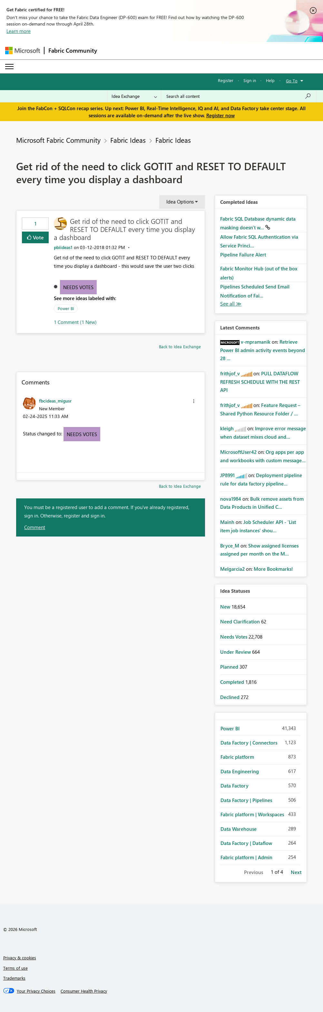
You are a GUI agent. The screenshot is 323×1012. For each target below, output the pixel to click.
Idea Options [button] (180, 201)
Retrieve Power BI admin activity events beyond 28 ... (262, 350)
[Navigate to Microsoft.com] (22, 50)
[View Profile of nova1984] (230, 499)
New (225, 606)
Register (225, 80)
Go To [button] (292, 80)
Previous (253, 872)
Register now (220, 115)
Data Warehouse (238, 829)
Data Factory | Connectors (248, 742)
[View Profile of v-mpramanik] (255, 342)
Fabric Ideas (128, 139)
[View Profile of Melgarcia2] (232, 569)
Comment (34, 527)
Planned (230, 666)
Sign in (249, 80)
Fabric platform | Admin (246, 857)
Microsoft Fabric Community (58, 139)
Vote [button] (38, 237)
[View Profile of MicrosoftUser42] (238, 452)
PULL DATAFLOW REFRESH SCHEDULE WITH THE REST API (260, 381)
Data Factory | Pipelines (246, 800)
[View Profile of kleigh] (227, 428)
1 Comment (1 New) (75, 322)
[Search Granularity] (134, 96)
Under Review (236, 652)
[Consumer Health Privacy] (84, 991)
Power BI (66, 308)
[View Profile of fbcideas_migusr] (55, 400)
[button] (193, 401)
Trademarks (14, 978)
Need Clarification (240, 621)
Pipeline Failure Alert (243, 254)
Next (296, 872)
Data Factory (234, 785)
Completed (232, 682)
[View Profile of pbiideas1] (63, 247)
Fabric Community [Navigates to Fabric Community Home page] (72, 50)
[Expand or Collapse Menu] (9, 66)
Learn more (18, 31)
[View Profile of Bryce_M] (229, 545)
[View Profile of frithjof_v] (230, 373)
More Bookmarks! (273, 569)
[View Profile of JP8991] (227, 475)
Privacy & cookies (19, 957)
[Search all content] (239, 96)
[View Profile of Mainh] (227, 522)
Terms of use (15, 968)
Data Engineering (239, 771)
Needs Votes (78, 287)
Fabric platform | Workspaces (252, 814)
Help (270, 80)
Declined (230, 697)
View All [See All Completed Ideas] (230, 304)
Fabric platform (237, 757)
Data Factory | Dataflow (246, 843)
